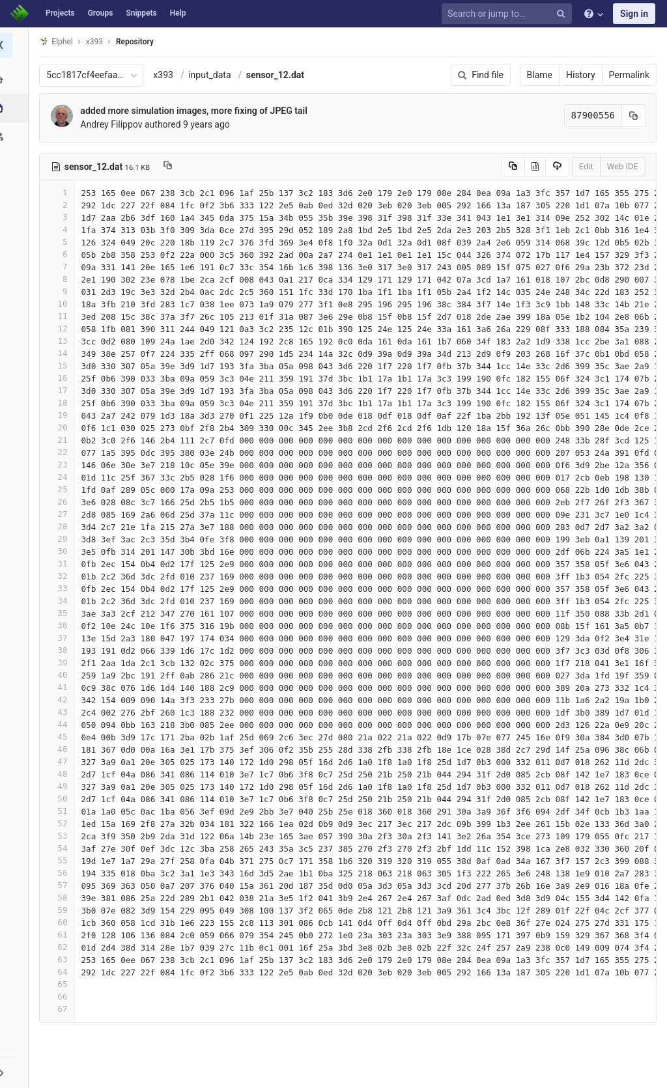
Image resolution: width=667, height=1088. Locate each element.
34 (60, 601)
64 (60, 972)
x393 (167, 75)
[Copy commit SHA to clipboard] (634, 115)
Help (178, 13)
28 (60, 526)
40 (60, 675)
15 (60, 365)
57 (60, 885)
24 (60, 477)
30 (60, 551)
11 (60, 316)
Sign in (634, 13)
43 (60, 712)
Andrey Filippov (115, 124)
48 (60, 774)
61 (60, 935)
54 (60, 848)
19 (60, 415)
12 (60, 328)
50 (60, 798)
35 (60, 613)
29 (60, 539)
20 (60, 427)
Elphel (59, 41)
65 (60, 984)
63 (60, 959)
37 (60, 638)
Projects (60, 13)
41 (60, 687)
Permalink (629, 75)
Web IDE (622, 166)
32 (60, 576)
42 (60, 699)
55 (60, 860)
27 (60, 514)
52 (60, 823)
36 (60, 625)
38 (60, 650)
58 (60, 897)
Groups (100, 13)
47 (60, 761)
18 (60, 403)
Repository (139, 41)
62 (60, 947)
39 (60, 662)
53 (60, 836)
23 (60, 464)
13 (60, 341)
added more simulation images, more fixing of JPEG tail (197, 110)
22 (60, 452)
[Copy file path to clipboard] (171, 166)
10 (60, 304)
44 (60, 724)
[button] (16, 1072)
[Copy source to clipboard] (513, 166)
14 (60, 353)
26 (60, 502)
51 (60, 811)
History (580, 75)
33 (60, 588)
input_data (213, 75)
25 (60, 489)
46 (60, 749)
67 (60, 1009)
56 (60, 873)
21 (60, 440)
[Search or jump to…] (508, 14)
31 (60, 563)
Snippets (141, 13)
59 (60, 910)
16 (60, 378)
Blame (539, 75)
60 (60, 922)
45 (60, 737)
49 (60, 786)
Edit (586, 166)
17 (60, 390)
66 (60, 996)
